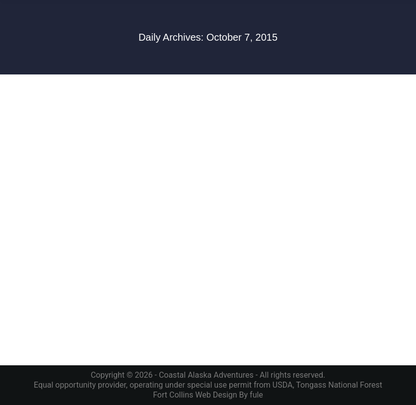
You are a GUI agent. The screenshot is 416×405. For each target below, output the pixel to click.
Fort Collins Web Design (195, 395)
